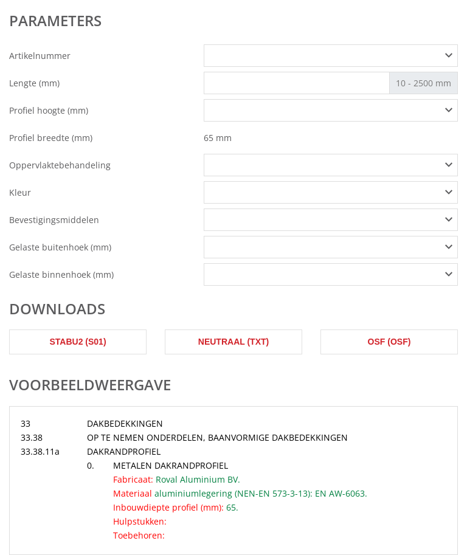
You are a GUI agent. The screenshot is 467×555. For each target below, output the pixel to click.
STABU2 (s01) (77, 341)
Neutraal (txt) (233, 341)
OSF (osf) (389, 341)
